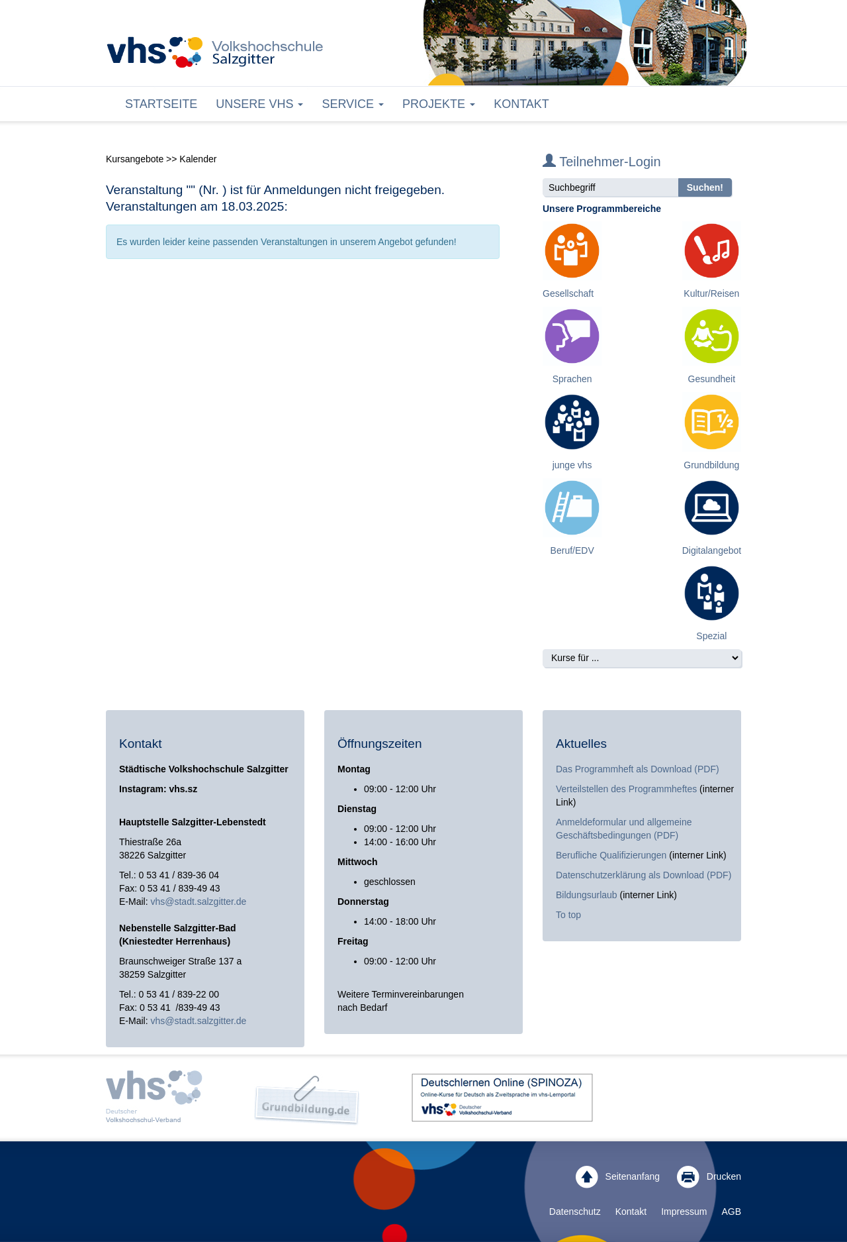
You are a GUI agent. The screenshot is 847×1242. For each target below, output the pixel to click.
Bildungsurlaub (586, 895)
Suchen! (705, 187)
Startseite (161, 104)
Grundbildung (711, 465)
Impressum (684, 1211)
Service (353, 104)
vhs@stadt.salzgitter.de (198, 901)
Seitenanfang (618, 1177)
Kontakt (521, 104)
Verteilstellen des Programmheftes (626, 789)
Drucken (709, 1177)
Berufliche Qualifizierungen (612, 855)
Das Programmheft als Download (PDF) (637, 769)
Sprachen (572, 379)
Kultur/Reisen (711, 293)
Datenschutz (575, 1211)
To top (568, 914)
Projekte (438, 104)
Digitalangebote (714, 550)
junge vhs (572, 465)
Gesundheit (712, 379)
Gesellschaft (568, 293)
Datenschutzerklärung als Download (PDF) (643, 875)
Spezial (711, 636)
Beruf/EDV (572, 550)
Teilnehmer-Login (602, 161)
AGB (731, 1211)
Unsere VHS (259, 104)
